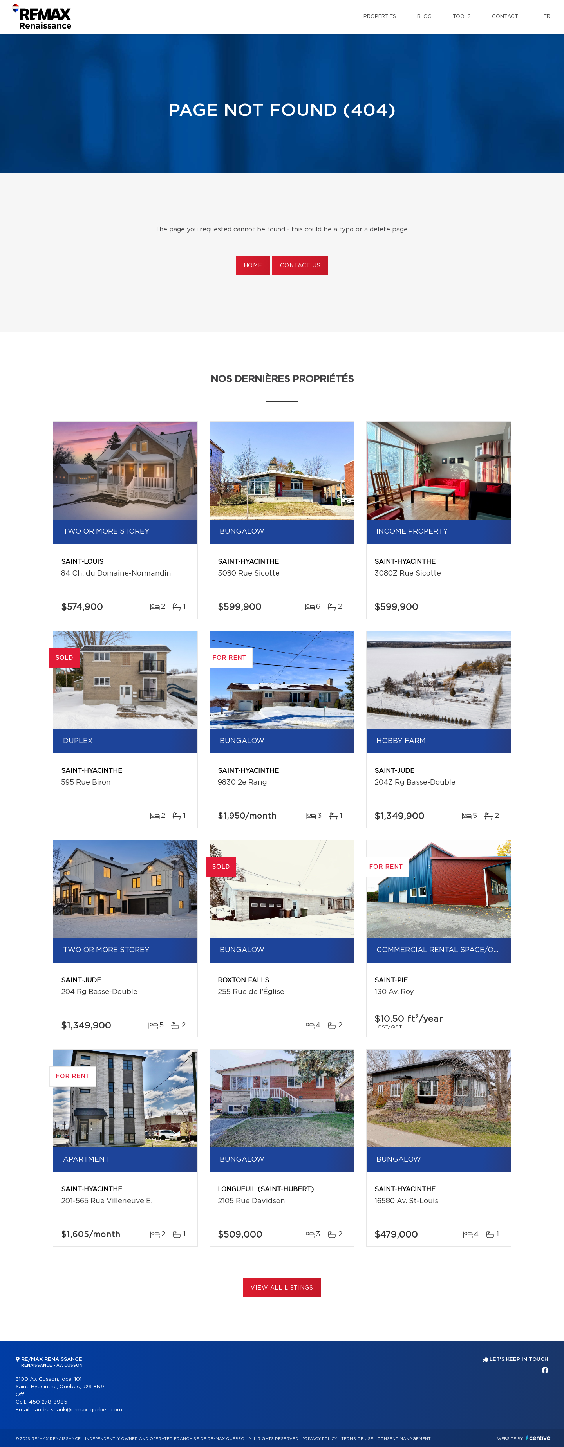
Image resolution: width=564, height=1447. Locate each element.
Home (253, 266)
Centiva (538, 1437)
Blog (424, 16)
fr (547, 16)
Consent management (404, 1439)
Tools (462, 16)
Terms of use (357, 1439)
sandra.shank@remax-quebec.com (77, 1410)
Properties (379, 16)
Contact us (300, 266)
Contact (505, 16)
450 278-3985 (48, 1402)
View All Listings (282, 1288)
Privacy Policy (319, 1439)
